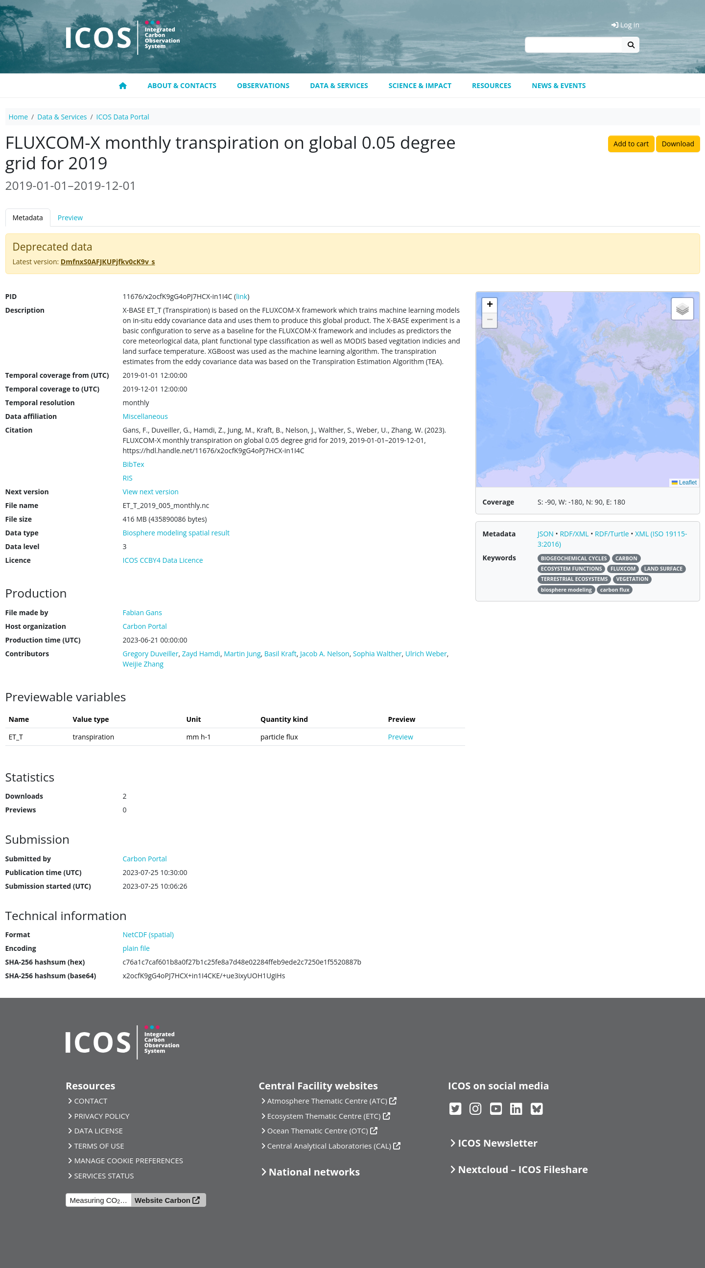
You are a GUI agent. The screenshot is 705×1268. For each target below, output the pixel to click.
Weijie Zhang (143, 664)
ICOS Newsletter (498, 1143)
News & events (559, 85)
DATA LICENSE (98, 1130)
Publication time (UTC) (43, 872)
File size (18, 519)
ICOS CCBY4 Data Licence (163, 560)
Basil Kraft (280, 653)
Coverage (499, 502)
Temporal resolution (40, 402)
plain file (136, 948)
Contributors (27, 653)
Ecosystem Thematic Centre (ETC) (324, 1116)
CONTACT (90, 1101)
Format (17, 934)
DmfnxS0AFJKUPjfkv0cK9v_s (108, 261)
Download (678, 143)
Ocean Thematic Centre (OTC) (317, 1130)
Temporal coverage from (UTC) (57, 375)
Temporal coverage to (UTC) (52, 388)
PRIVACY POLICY (101, 1116)
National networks (314, 1171)
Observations (263, 85)
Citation (19, 430)
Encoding (20, 948)
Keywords (499, 557)
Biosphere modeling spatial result (176, 532)
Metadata (28, 217)
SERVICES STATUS (104, 1175)
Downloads (24, 796)
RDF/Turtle (613, 533)
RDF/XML (575, 533)
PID (11, 296)
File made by (26, 612)
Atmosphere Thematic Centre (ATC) (327, 1101)
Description (25, 310)
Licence (18, 560)
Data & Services (339, 85)
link (241, 296)
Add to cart (631, 143)
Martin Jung (242, 653)
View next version (151, 491)
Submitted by (28, 858)
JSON (547, 533)
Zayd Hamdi (201, 653)
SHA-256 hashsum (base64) (50, 975)
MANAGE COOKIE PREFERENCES (128, 1160)
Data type (22, 532)
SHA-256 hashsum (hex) (45, 962)
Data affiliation (31, 416)
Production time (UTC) (43, 640)
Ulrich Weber (426, 653)
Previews (20, 809)
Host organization (35, 626)
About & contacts (181, 85)
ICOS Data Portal (122, 116)
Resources (491, 85)
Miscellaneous (145, 416)
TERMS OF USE (99, 1146)
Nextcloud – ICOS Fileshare (523, 1169)
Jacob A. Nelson (325, 653)
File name (22, 505)
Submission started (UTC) (48, 886)
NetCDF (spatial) (148, 934)
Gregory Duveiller (151, 653)
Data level (22, 546)
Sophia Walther (377, 653)
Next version (27, 491)
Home (18, 116)
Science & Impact (420, 85)
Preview (70, 217)
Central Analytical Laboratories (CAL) (329, 1146)
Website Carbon (162, 1200)
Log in (625, 24)
